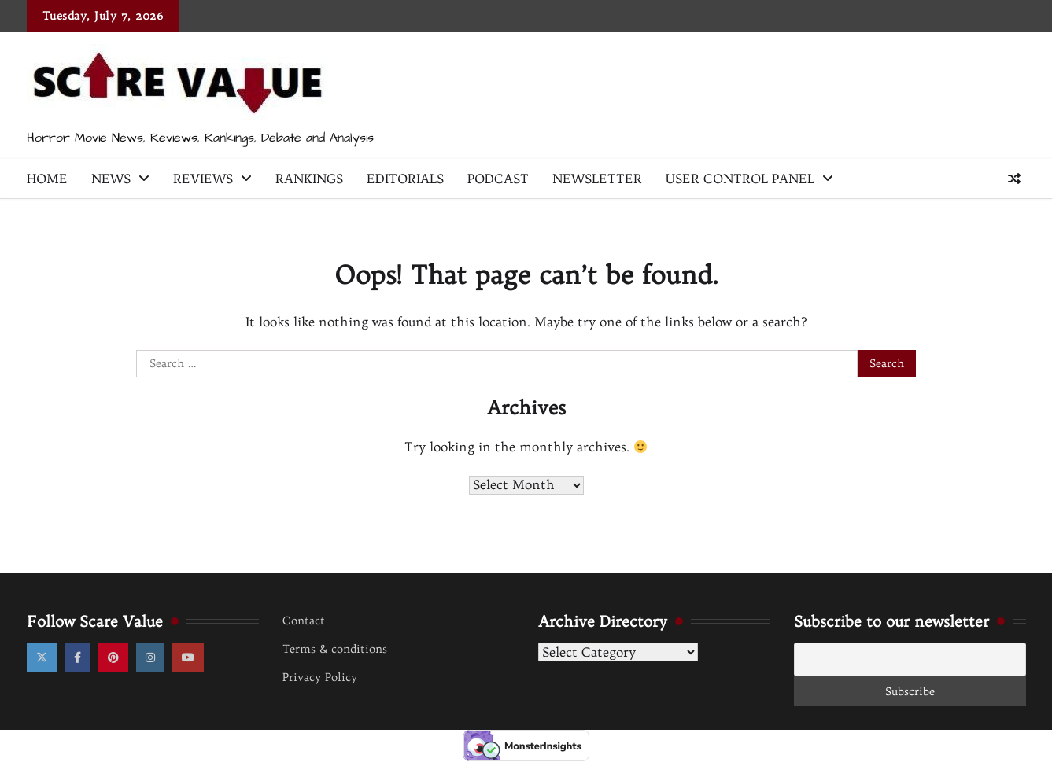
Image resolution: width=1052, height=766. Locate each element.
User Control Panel (740, 178)
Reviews (203, 178)
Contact (303, 620)
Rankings (309, 178)
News (111, 178)
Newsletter (597, 178)
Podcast (498, 178)
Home (47, 178)
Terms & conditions (334, 649)
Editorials (405, 178)
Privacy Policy (319, 677)
